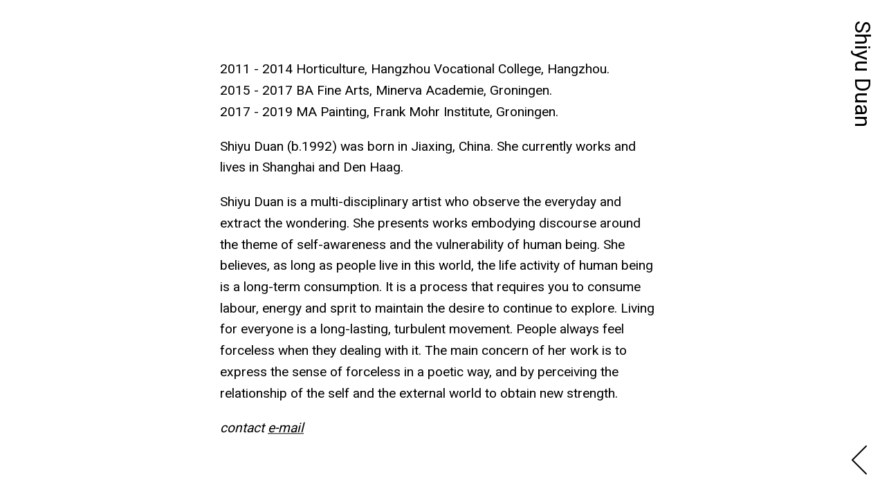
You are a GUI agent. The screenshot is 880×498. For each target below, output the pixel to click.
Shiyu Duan (863, 74)
